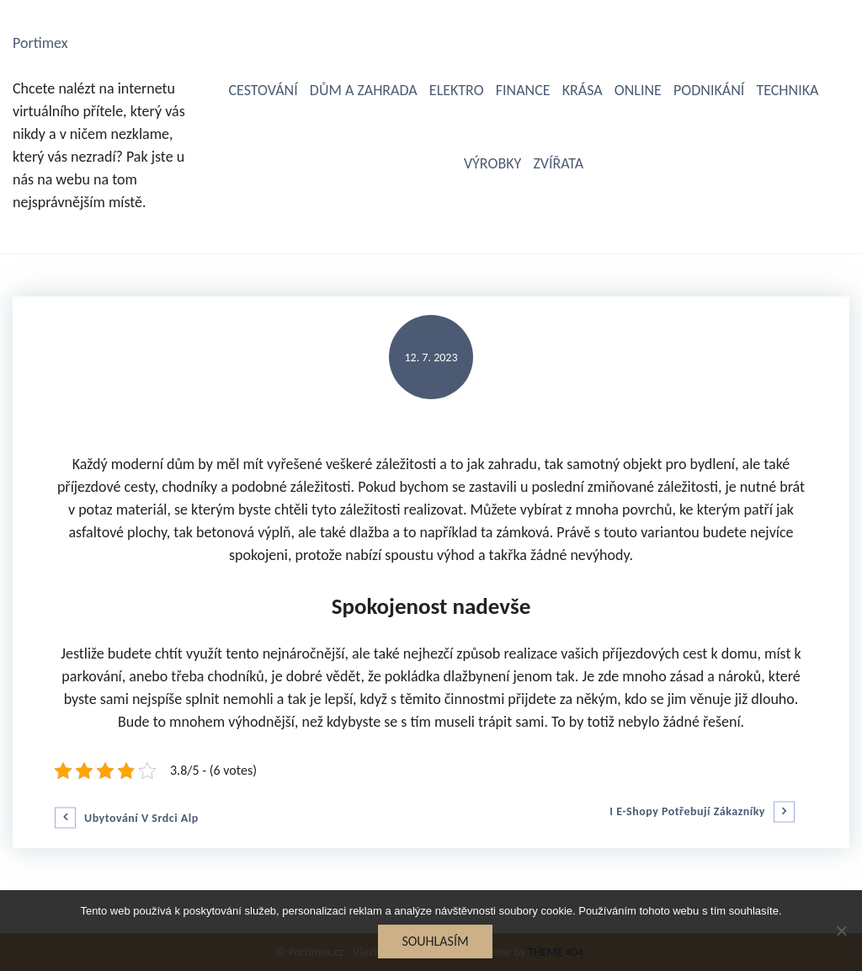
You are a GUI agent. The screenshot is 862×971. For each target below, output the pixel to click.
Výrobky (492, 163)
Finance (523, 90)
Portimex (40, 43)
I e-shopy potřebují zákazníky (687, 812)
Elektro (456, 90)
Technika (787, 90)
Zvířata (558, 163)
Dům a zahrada (364, 90)
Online (638, 90)
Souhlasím (435, 941)
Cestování (262, 90)
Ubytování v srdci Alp (141, 818)
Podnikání (708, 90)
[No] (841, 930)
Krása (582, 90)
